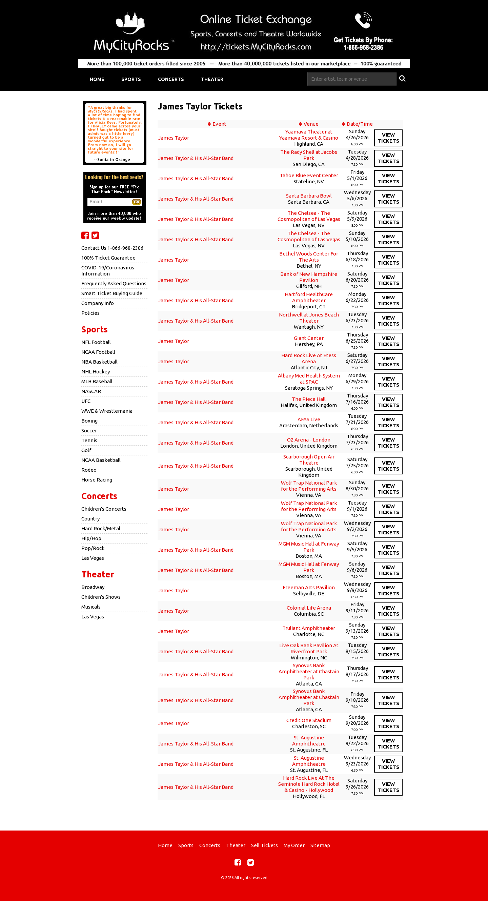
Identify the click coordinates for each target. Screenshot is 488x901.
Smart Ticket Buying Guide (111, 293)
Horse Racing (96, 480)
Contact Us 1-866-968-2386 (112, 248)
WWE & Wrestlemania (107, 411)
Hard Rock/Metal (100, 528)
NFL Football (96, 342)
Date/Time (360, 124)
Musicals (91, 607)
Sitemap (320, 845)
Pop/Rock (92, 548)
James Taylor (173, 138)
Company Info (97, 303)
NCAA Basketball (101, 460)
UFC (85, 401)
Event (219, 124)
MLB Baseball (97, 381)
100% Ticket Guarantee (108, 258)
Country (90, 518)
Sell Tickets (264, 845)
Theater (212, 79)
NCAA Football (98, 352)
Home (97, 79)
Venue (311, 124)
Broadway (92, 587)
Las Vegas (92, 558)
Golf (86, 450)
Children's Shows (101, 597)
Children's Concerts (103, 509)
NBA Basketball (99, 362)
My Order (294, 845)
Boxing (89, 421)
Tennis (89, 440)
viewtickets (388, 138)
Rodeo (89, 470)
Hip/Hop (91, 538)
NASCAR (91, 391)
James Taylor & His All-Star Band (195, 158)
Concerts (171, 79)
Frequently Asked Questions (113, 283)
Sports (131, 79)
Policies (90, 313)
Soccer (89, 430)
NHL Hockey (95, 371)
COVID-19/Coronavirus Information (107, 271)
